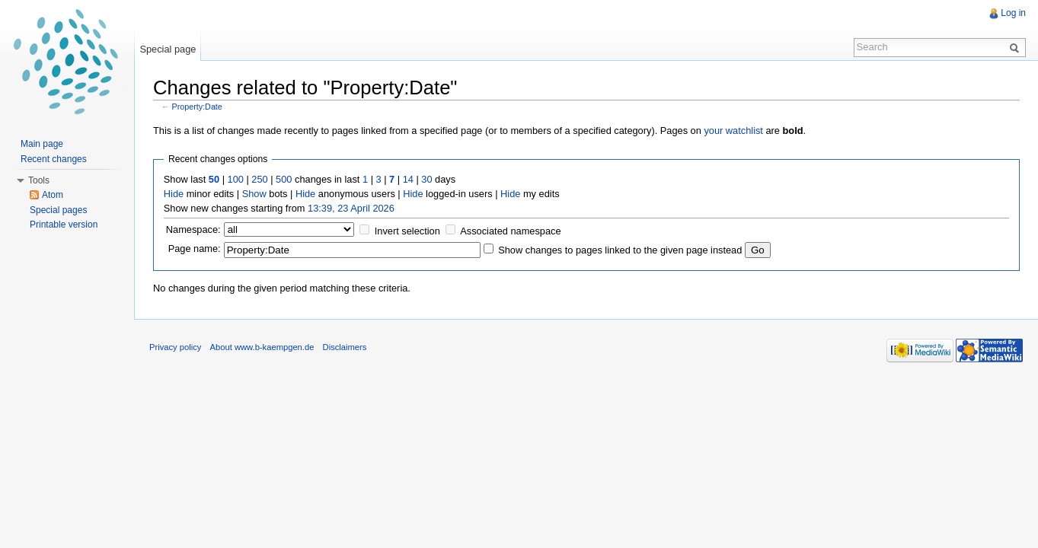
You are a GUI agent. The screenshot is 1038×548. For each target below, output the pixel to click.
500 (284, 179)
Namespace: (193, 229)
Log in (1013, 13)
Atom (52, 195)
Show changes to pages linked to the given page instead (620, 250)
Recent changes (54, 159)
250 (259, 179)
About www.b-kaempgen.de (262, 347)
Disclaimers (345, 347)
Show (254, 193)
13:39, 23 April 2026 (351, 208)
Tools (39, 180)
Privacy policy (175, 347)
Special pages (58, 210)
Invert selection (407, 231)
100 (236, 179)
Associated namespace (510, 231)
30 (426, 179)
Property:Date (197, 106)
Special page (167, 49)
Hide (174, 193)
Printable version (63, 224)
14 (408, 179)
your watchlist (733, 130)
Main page (42, 144)
